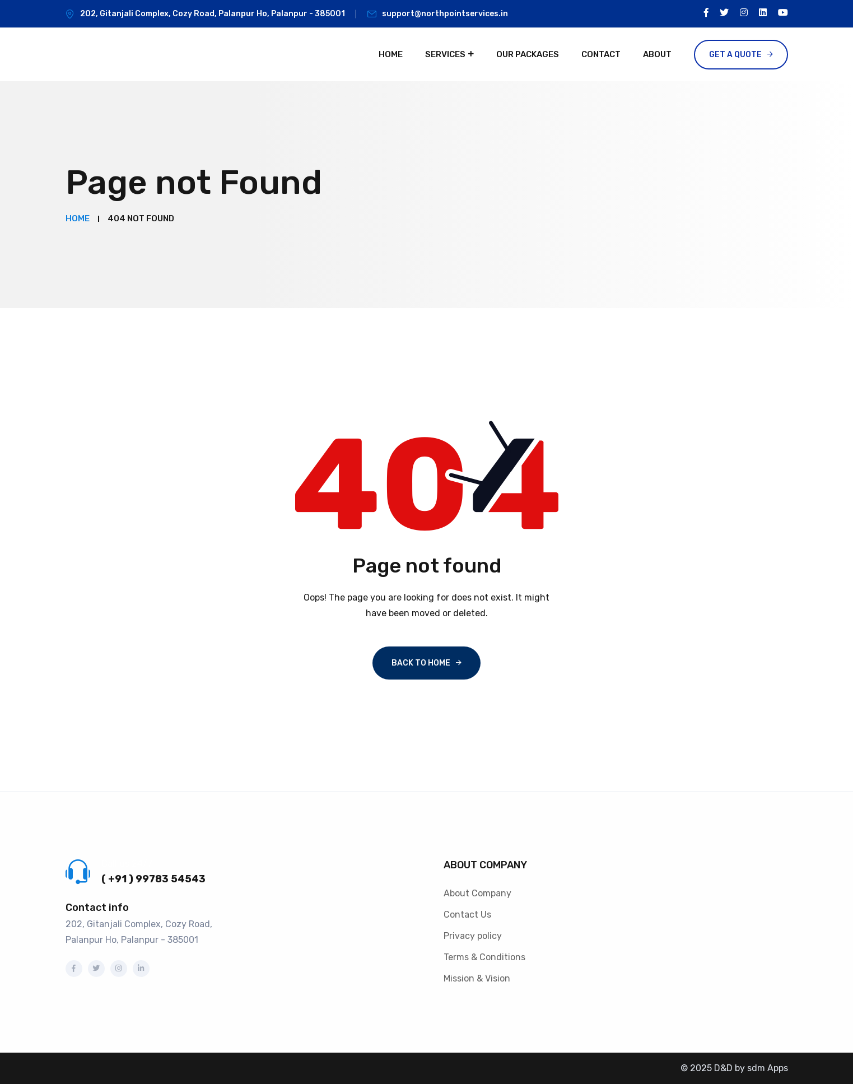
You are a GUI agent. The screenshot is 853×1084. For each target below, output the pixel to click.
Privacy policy (473, 936)
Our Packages (527, 54)
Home (391, 54)
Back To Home (420, 663)
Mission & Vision (477, 978)
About (657, 54)
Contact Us (467, 914)
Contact (601, 54)
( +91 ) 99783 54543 (153, 879)
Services (445, 54)
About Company (477, 893)
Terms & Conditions (484, 957)
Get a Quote (735, 54)
